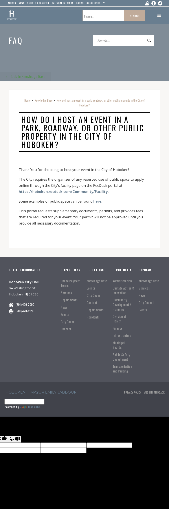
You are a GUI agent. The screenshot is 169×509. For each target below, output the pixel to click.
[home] (11, 15)
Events (65, 314)
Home (27, 100)
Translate (30, 406)
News (64, 307)
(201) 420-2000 (25, 304)
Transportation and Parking (122, 368)
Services (66, 292)
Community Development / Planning (122, 304)
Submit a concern (38, 3)
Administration (122, 281)
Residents (93, 317)
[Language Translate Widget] (24, 402)
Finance (118, 328)
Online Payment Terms (71, 283)
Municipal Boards (119, 345)
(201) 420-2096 (25, 311)
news (22, 3)
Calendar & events (63, 3)
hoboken (16, 392)
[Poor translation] (14, 439)
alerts (12, 3)
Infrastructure (122, 335)
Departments (69, 300)
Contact (66, 329)
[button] (95, 4)
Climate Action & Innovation (123, 290)
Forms (80, 3)
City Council (68, 321)
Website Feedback (154, 392)
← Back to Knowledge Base (25, 76)
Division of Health (119, 318)
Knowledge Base (44, 100)
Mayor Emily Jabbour (53, 392)
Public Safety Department (121, 357)
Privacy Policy (132, 392)
